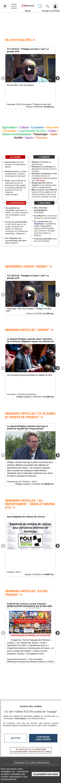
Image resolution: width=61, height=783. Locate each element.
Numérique (41, 134)
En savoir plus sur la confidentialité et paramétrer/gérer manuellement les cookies (31, 750)
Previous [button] (3, 78)
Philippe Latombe (23, 397)
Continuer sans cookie (43, 738)
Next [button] (57, 78)
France (29, 107)
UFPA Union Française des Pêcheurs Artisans (26, 661)
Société (18, 137)
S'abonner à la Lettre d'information (31, 762)
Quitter (15, 738)
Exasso (28, 574)
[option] (30, 77)
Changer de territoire (51, 11)
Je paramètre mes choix (45, 774)
